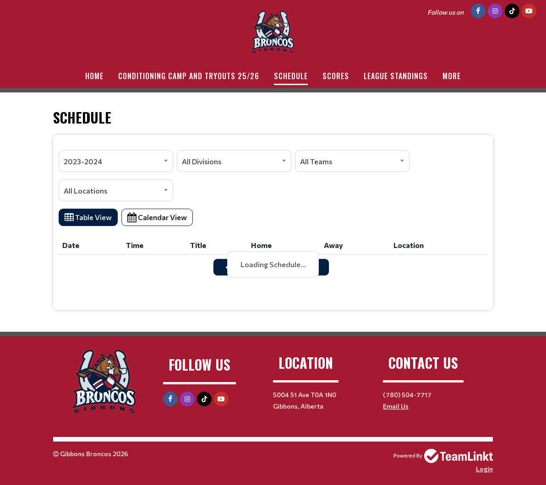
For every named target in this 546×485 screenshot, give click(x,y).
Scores (335, 75)
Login (484, 469)
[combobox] (116, 161)
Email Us (396, 406)
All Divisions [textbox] (201, 161)
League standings (396, 75)
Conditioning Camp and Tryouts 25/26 (188, 75)
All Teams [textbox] (316, 161)
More (451, 75)
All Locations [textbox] (85, 190)
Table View (88, 217)
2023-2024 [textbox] (83, 161)
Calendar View (157, 217)
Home (94, 75)
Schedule (291, 75)
